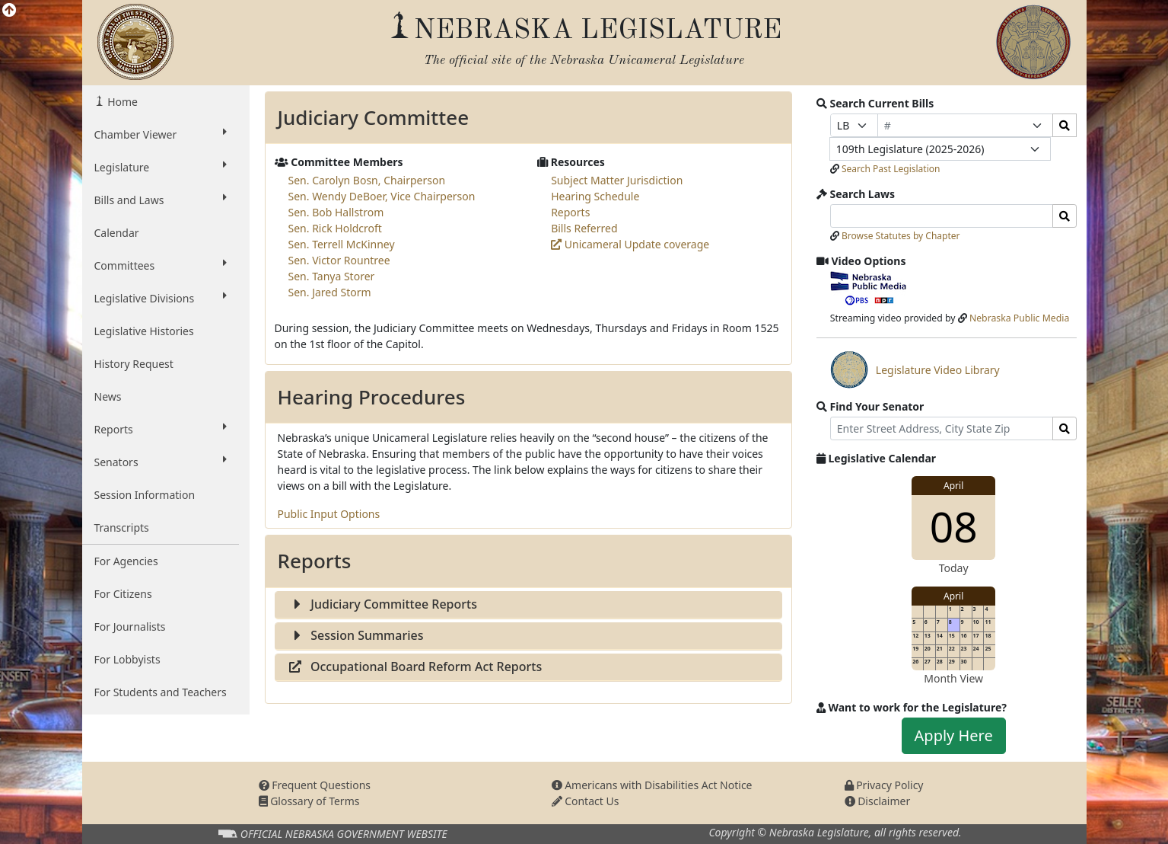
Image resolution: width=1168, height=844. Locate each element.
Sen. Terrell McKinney (341, 244)
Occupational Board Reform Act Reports (415, 666)
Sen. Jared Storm (329, 292)
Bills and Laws (160, 199)
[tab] (528, 605)
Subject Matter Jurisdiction (617, 180)
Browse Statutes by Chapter (901, 235)
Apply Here (954, 735)
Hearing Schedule (595, 196)
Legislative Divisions (160, 297)
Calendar (116, 232)
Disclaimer (878, 801)
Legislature (160, 166)
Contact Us (585, 801)
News (108, 396)
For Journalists (130, 626)
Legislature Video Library (915, 369)
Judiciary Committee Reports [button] (382, 604)
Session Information (145, 495)
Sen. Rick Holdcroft (335, 228)
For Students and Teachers (160, 692)
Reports (160, 428)
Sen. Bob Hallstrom (336, 212)
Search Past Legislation (891, 168)
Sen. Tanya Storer (331, 276)
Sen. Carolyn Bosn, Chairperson (367, 180)
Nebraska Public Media (1019, 318)
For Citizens (123, 594)
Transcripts (121, 527)
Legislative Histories (144, 331)
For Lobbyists (127, 659)
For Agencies (126, 561)
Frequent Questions (315, 785)
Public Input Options (329, 514)
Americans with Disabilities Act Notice (652, 785)
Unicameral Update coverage (630, 244)
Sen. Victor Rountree (339, 260)
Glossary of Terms (309, 801)
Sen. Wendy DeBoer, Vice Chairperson (382, 196)
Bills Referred (584, 228)
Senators (160, 461)
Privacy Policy (884, 785)
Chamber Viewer (160, 134)
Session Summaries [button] (356, 635)
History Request (133, 363)
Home (121, 101)
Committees (160, 265)
